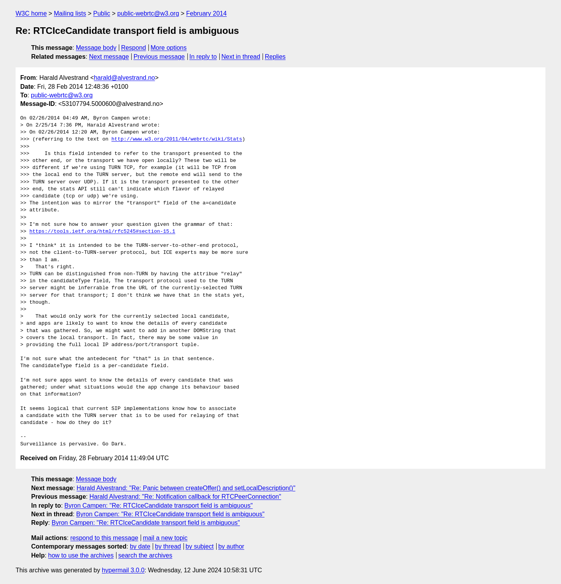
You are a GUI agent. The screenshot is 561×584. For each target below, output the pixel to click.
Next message (109, 56)
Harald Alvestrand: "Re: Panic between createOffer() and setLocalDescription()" (186, 488)
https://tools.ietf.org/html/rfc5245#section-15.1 (102, 231)
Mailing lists (70, 13)
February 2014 (206, 13)
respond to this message (104, 538)
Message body (96, 47)
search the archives (145, 555)
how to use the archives (81, 555)
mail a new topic (165, 538)
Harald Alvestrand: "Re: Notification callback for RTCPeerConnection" (185, 496)
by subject (199, 546)
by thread (168, 546)
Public (101, 13)
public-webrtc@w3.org (148, 13)
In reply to (203, 56)
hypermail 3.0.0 (123, 570)
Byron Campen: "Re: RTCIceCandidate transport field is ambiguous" (158, 505)
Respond (133, 47)
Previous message (159, 56)
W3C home (31, 13)
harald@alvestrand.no (124, 77)
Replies (275, 56)
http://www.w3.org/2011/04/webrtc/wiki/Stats (176, 139)
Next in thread (240, 56)
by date (140, 546)
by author (231, 546)
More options (169, 47)
